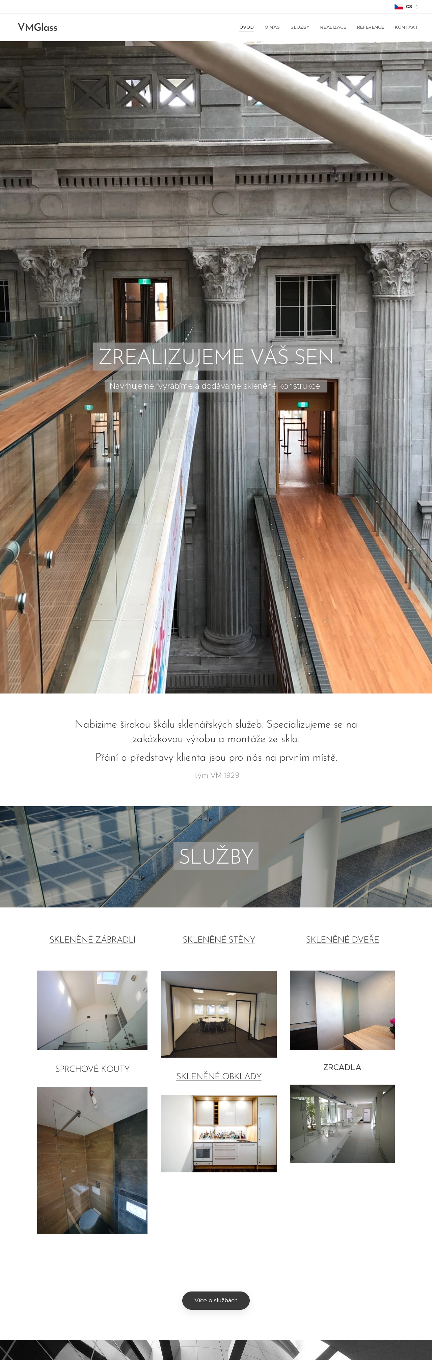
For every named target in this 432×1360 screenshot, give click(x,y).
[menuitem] (252, 27)
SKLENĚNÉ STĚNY (218, 940)
